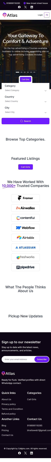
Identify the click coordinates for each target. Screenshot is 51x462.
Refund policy (9, 413)
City (7, 108)
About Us (6, 399)
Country (9, 97)
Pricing (5, 430)
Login (40, 15)
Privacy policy (9, 404)
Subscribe (41, 359)
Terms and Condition (12, 409)
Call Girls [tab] (25, 79)
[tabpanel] (25, 103)
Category (10, 86)
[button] (17, 72)
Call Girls (25, 167)
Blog (4, 425)
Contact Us (7, 435)
